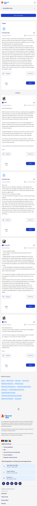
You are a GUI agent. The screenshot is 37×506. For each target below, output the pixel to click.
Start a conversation (18, 15)
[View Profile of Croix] (5, 102)
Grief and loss (25, 380)
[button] (3, 73)
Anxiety (3, 380)
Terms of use (4, 496)
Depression (18, 380)
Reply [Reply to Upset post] (30, 83)
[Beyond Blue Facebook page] (4, 484)
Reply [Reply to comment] (30, 163)
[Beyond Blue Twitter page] (16, 484)
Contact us (4, 493)
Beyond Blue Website (9, 416)
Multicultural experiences (7, 383)
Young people (18, 398)
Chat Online (11, 471)
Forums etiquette (8, 455)
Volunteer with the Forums (10, 457)
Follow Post (30, 73)
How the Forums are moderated (12, 452)
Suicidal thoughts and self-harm (16, 389)
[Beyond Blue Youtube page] (8, 484)
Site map (3, 503)
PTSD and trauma (19, 383)
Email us (9, 477)
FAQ (5, 449)
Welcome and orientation (7, 398)
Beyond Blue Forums (6, 2)
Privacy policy (4, 500)
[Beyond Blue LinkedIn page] (20, 484)
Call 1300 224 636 (12, 465)
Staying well (4, 389)
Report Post (6, 83)
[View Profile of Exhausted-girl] (6, 32)
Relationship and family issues (8, 386)
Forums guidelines (8, 447)
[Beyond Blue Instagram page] (12, 484)
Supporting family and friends (8, 392)
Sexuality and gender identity (24, 386)
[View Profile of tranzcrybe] (7, 245)
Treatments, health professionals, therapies (12, 395)
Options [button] (35, 8)
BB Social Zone (10, 380)
